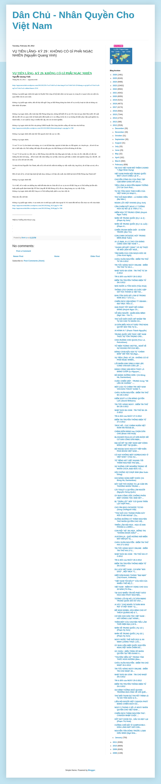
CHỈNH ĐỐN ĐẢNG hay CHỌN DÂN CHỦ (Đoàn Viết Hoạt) (130, 432)
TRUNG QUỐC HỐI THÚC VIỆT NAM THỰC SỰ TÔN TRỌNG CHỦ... (130, 335)
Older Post (95, 256)
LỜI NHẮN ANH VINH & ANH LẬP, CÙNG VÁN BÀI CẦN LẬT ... (129, 364)
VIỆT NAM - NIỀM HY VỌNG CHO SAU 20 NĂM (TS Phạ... (131, 588)
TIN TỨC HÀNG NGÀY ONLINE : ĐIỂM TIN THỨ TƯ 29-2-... (131, 266)
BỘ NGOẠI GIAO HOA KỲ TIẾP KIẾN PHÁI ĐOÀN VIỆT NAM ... (130, 450)
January (119, 738)
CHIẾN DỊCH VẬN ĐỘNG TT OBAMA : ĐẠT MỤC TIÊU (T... (131, 302)
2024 (115, 82)
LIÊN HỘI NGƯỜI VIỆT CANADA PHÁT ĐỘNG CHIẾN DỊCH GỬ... (131, 702)
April (117, 157)
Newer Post (18, 256)
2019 (115, 100)
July (117, 146)
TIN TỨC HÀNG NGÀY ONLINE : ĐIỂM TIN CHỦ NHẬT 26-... (131, 670)
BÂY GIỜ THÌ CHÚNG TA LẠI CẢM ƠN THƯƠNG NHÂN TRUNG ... (131, 485)
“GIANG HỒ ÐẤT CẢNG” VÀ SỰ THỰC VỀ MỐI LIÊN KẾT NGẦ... (131, 248)
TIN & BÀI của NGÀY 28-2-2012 (128, 277)
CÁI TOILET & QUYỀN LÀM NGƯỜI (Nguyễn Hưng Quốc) (130, 491)
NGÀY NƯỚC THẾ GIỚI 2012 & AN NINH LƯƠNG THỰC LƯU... (129, 640)
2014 (115, 118)
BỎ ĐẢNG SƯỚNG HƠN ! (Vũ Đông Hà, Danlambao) (130, 376)
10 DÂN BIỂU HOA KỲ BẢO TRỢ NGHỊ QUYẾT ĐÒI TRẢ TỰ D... (131, 326)
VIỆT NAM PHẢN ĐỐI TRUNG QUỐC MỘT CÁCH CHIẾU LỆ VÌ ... (130, 175)
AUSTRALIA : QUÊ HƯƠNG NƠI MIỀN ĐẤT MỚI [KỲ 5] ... (131, 538)
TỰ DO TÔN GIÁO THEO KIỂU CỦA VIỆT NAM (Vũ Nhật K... (130, 192)
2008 (115, 753)
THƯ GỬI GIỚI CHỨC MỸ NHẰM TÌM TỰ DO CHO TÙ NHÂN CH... (130, 320)
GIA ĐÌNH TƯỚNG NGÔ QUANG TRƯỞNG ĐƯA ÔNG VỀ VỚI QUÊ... (131, 691)
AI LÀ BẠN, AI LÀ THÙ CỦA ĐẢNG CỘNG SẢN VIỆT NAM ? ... (129, 243)
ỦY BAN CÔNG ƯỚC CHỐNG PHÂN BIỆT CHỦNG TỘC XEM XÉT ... (130, 497)
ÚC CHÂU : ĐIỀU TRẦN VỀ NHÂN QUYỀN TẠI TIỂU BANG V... (129, 652)
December (119, 128)
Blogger (91, 770)
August (118, 143)
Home (56, 256)
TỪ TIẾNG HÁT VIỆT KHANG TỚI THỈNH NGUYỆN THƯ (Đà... (129, 461)
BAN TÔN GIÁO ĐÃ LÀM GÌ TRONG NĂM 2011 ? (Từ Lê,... (130, 297)
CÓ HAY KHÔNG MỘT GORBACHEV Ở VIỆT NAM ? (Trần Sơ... (131, 456)
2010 (115, 746)
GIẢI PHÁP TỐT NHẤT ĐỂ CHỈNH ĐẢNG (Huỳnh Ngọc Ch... (129, 308)
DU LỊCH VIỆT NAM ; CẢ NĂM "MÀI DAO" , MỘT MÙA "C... (130, 570)
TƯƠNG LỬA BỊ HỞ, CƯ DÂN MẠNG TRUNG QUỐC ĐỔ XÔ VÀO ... (130, 600)
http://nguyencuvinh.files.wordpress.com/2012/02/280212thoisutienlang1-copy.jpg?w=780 (42, 128)
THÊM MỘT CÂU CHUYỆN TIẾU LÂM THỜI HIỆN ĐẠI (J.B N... (131, 623)
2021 (115, 93)
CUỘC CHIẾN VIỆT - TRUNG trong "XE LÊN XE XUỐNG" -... (131, 382)
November (120, 132)
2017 (115, 107)
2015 (115, 114)
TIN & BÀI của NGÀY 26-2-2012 (128, 560)
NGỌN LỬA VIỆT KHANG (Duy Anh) (130, 203)
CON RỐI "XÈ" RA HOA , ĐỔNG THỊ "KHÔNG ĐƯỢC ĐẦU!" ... (130, 532)
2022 (115, 89)
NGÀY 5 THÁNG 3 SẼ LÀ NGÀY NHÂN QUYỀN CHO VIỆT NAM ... (131, 708)
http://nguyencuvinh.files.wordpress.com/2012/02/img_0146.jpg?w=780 (37, 208)
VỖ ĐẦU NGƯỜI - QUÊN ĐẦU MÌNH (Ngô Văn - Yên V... (130, 314)
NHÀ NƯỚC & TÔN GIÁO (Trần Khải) (130, 286)
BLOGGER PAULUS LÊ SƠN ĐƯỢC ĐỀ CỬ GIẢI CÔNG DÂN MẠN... (132, 438)
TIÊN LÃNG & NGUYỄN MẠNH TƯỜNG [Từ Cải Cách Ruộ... (131, 186)
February (119, 165)
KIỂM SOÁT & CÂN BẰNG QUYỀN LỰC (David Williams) (129, 399)
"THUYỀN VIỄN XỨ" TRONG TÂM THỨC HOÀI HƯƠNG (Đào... (129, 658)
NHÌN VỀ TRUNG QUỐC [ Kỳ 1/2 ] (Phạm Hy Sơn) (129, 629)
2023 (115, 85)
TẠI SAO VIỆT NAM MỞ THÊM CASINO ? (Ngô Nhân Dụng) (131, 169)
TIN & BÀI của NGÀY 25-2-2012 (128, 680)
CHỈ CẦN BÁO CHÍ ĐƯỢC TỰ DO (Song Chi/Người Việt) (129, 508)
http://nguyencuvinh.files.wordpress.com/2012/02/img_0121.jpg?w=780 (37, 205)
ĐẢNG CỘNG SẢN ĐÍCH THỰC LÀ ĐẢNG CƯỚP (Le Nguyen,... (129, 370)
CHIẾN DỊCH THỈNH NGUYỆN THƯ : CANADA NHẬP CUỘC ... (130, 714)
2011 (115, 742)
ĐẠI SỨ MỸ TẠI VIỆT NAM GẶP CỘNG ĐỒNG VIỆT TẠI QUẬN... (131, 444)
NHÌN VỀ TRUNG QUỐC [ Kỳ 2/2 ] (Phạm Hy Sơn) (129, 635)
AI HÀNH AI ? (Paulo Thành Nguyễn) (131, 331)
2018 (115, 104)
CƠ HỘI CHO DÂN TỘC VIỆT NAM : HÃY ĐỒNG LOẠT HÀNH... (130, 617)
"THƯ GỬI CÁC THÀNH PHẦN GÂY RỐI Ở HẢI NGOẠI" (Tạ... (130, 514)
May (117, 154)
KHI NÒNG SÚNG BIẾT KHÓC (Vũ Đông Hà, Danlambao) (129, 479)
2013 (115, 122)
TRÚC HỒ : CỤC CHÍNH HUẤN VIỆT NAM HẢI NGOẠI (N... (130, 426)
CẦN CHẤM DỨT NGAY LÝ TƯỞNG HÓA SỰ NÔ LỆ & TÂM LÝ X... (130, 207)
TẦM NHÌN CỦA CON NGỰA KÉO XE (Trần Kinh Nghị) (130, 254)
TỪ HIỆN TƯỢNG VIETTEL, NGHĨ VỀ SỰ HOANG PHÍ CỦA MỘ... (130, 347)
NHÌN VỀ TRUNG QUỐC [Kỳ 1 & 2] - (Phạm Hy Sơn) (130, 219)
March (118, 161)
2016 (115, 111)
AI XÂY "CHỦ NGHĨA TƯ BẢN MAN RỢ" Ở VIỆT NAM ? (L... (130, 605)
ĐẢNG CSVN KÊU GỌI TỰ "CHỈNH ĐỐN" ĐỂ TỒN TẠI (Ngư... (129, 353)
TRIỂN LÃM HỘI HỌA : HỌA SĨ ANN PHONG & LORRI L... (130, 526)
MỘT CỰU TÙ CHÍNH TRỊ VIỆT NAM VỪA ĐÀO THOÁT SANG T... (130, 388)
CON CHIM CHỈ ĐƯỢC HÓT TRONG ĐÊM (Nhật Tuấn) (130, 237)
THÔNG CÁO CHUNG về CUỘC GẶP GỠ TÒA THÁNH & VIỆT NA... (130, 291)
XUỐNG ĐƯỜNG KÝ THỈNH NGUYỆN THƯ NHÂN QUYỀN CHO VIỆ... (131, 520)
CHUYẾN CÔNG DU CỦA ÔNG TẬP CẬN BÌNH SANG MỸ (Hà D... (130, 180)
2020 (115, 96)
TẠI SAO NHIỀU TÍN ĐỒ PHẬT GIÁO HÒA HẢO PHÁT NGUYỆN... (130, 594)
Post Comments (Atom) (34, 261)
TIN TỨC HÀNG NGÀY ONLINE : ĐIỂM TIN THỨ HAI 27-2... (131, 549)
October (119, 136)
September (120, 139)
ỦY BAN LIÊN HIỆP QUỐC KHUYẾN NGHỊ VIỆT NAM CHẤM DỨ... (130, 646)
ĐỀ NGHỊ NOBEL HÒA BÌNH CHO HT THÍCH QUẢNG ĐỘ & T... (131, 611)
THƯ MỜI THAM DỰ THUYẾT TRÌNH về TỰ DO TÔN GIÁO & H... (131, 697)
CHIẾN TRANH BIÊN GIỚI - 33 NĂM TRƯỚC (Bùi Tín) (130, 231)
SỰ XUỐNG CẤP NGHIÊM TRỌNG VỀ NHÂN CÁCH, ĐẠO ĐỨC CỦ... (131, 467)
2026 (115, 75)
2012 (115, 125)
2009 (115, 749)
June (117, 150)
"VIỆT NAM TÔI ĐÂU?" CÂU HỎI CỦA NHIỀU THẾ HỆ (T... (131, 582)
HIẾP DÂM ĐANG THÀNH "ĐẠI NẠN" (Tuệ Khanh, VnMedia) (131, 576)
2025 (115, 78)
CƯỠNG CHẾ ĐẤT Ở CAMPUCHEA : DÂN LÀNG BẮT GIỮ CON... (130, 726)
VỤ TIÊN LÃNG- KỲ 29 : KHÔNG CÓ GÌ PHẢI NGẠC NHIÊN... (131, 359)
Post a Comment (23, 251)
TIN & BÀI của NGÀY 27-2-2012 (128, 416)
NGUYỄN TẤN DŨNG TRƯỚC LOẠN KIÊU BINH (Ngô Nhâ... (130, 732)
